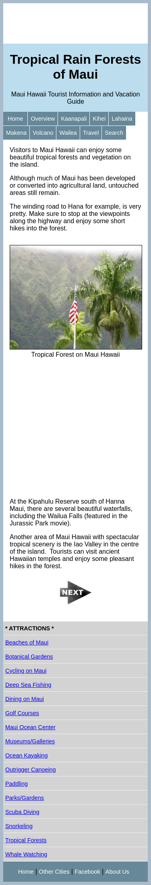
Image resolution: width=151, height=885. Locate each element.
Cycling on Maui (25, 670)
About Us (117, 871)
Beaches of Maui (26, 642)
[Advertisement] (75, 23)
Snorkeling (19, 826)
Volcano (43, 133)
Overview (43, 118)
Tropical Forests (26, 840)
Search (114, 133)
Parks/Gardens (24, 798)
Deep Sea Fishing (28, 685)
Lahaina (122, 118)
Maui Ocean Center (30, 727)
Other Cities (54, 871)
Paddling (16, 783)
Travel (91, 133)
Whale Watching (26, 854)
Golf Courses (22, 713)
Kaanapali (74, 118)
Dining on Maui (24, 699)
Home (15, 118)
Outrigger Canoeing (30, 769)
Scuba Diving (22, 812)
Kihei (99, 118)
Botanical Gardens (29, 656)
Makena (16, 133)
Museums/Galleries (30, 741)
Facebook (87, 871)
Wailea (68, 133)
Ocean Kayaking (26, 755)
